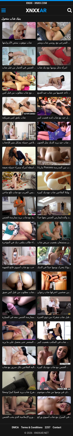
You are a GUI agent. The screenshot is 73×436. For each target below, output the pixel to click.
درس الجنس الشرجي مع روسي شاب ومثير (54, 42)
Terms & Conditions (31, 427)
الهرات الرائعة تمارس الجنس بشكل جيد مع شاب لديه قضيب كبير (54, 117)
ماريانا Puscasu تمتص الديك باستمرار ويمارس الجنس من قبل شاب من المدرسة (54, 167)
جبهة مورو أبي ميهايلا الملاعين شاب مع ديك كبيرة (54, 192)
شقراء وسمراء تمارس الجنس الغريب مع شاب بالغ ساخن (19, 192)
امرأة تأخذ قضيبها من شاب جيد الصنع (54, 92)
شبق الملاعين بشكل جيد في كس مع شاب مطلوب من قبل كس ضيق (19, 292)
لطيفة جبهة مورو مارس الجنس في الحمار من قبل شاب (19, 67)
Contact (57, 427)
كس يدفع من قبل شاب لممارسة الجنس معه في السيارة (19, 317)
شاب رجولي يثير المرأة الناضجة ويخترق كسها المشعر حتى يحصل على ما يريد (19, 342)
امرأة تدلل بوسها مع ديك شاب (52, 67)
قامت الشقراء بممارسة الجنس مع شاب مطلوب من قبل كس (19, 92)
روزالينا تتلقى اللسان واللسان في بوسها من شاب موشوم (54, 392)
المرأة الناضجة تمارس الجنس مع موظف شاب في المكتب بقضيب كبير (54, 342)
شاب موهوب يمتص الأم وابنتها (17, 42)
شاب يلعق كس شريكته (14, 117)
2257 (47, 427)
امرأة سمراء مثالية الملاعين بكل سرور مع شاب (19, 367)
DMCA (15, 427)
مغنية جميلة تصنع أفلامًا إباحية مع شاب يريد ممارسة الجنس (19, 217)
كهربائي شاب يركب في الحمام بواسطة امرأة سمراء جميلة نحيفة (19, 167)
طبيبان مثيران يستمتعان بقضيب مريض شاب (54, 242)
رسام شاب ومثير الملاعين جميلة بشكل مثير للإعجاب (19, 142)
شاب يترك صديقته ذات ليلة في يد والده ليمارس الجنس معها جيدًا (54, 217)
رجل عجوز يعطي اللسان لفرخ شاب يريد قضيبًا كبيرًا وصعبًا (19, 392)
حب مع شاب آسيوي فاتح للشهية (18, 267)
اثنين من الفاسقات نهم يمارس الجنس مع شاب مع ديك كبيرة (54, 367)
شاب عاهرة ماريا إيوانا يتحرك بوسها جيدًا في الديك (54, 267)
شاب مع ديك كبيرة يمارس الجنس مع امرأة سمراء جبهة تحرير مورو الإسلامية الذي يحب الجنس (19, 417)
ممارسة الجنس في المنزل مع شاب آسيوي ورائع (54, 417)
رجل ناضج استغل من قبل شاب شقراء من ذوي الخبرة (54, 317)
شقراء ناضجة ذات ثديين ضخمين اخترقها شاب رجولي (54, 292)
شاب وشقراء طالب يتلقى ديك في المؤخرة (19, 242)
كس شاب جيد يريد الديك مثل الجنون (54, 142)
